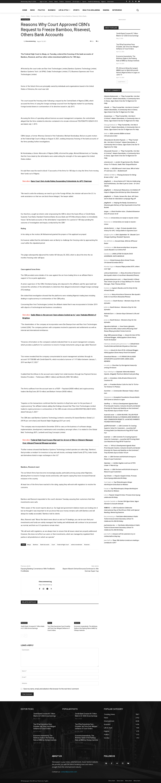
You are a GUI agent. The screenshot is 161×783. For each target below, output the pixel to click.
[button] (137, 10)
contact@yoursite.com (69, 772)
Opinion (77, 623)
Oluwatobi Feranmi (111, 151)
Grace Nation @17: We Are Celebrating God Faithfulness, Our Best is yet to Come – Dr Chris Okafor (122, 183)
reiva (106, 446)
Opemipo (107, 463)
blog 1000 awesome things (113, 335)
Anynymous (108, 116)
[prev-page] (22, 635)
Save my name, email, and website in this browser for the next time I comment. (51, 689)
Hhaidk (106, 107)
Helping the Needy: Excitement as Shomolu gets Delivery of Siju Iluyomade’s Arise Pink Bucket (122, 205)
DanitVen (107, 391)
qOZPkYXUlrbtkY (110, 426)
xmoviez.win (108, 162)
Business (24, 623)
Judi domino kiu (109, 525)
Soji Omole (107, 476)
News (28, 16)
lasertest (107, 437)
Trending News (25, 19)
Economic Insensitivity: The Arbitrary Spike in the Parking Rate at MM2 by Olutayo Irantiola (85, 628)
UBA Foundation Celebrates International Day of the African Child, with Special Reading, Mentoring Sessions (121, 510)
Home (23, 16)
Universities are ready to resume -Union (124, 218)
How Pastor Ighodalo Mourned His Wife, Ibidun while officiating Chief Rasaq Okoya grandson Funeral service (120, 328)
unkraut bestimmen (111, 273)
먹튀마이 (107, 508)
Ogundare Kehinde (110, 326)
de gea (106, 211)
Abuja (29, 544)
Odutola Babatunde (111, 96)
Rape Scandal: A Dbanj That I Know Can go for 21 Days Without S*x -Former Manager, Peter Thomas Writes (122, 281)
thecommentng (30, 41)
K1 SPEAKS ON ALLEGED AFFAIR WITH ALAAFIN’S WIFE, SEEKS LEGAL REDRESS (120, 359)
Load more (122, 82)
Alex (105, 457)
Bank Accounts (44, 544)
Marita (106, 168)
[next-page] (25, 635)
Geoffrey (107, 404)
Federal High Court (63, 544)
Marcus (106, 469)
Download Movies (110, 357)
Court (53, 544)
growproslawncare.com (112, 279)
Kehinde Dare (108, 314)
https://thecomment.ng (45, 584)
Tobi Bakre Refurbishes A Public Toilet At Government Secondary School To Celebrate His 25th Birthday (121, 518)
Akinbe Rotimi (109, 228)
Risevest (86, 544)
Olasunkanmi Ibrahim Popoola (114, 140)
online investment (76, 544)
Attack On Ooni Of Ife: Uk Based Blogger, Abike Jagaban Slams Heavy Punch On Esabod (122, 337)
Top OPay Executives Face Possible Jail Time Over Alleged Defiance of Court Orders (59, 628)
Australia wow (109, 415)
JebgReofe (107, 181)
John (105, 378)
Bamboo (35, 544)
